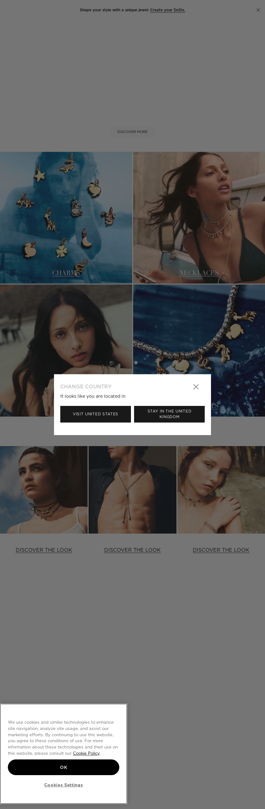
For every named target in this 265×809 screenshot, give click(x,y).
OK (63, 767)
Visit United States (95, 414)
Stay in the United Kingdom (170, 414)
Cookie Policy (86, 753)
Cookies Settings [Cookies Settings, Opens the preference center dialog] (63, 784)
